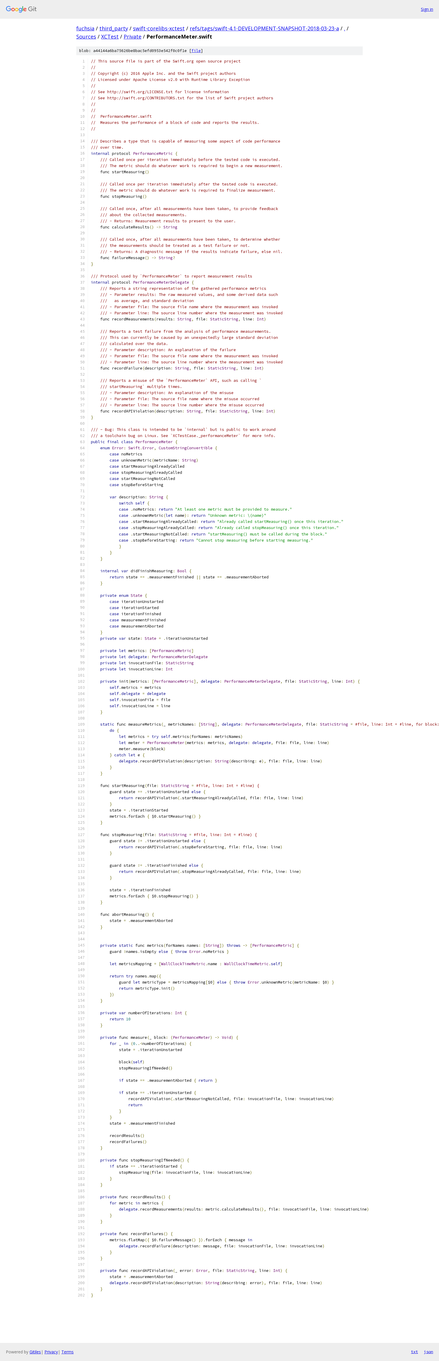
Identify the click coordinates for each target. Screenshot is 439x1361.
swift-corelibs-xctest (159, 28)
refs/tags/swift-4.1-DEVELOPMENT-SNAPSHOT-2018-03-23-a (264, 28)
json (428, 1351)
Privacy (51, 1352)
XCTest (110, 36)
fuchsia (85, 28)
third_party (113, 28)
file (196, 50)
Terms (67, 1352)
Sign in (427, 9)
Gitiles (35, 1352)
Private (132, 36)
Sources (86, 36)
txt (414, 1351)
